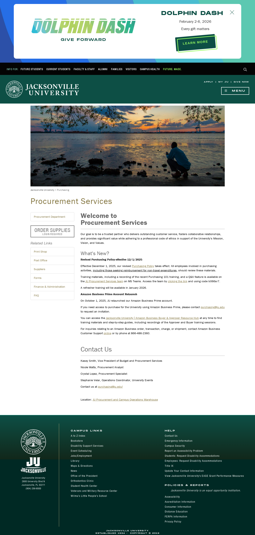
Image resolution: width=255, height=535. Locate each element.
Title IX (169, 466)
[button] (245, 70)
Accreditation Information (180, 501)
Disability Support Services (87, 446)
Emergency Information (179, 441)
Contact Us (171, 436)
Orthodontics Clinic (82, 481)
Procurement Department (49, 217)
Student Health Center (84, 486)
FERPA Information (176, 516)
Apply (208, 82)
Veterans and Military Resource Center (94, 491)
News (74, 471)
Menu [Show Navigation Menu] (235, 90)
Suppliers (39, 269)
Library (75, 461)
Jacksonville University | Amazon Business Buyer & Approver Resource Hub (152, 318)
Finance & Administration (49, 286)
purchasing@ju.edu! (110, 386)
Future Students (32, 69)
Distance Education (176, 511)
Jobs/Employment (81, 456)
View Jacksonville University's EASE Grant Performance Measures (204, 476)
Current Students (58, 69)
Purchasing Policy (143, 266)
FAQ (36, 295)
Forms (38, 278)
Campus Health (150, 69)
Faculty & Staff (84, 69)
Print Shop (40, 251)
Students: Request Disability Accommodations (192, 456)
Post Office (40, 260)
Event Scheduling (81, 451)
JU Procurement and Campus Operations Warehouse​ (125, 399)
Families (116, 69)
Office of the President (84, 476)
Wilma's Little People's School (89, 496)
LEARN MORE (195, 42)
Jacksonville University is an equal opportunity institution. (206, 490)
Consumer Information (178, 506)
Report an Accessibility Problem (184, 451)
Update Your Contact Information (184, 471)
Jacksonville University (42, 189)
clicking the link (177, 281)
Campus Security (175, 446)
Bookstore (77, 441)
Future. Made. (172, 69)
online (107, 333)
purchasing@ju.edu (213, 307)
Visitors (131, 69)
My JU (223, 82)
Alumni (103, 69)
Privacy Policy (173, 521)
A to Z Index (78, 436)
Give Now (241, 82)
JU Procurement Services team (104, 281)
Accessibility (172, 496)
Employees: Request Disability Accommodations (193, 461)
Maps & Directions (82, 466)
